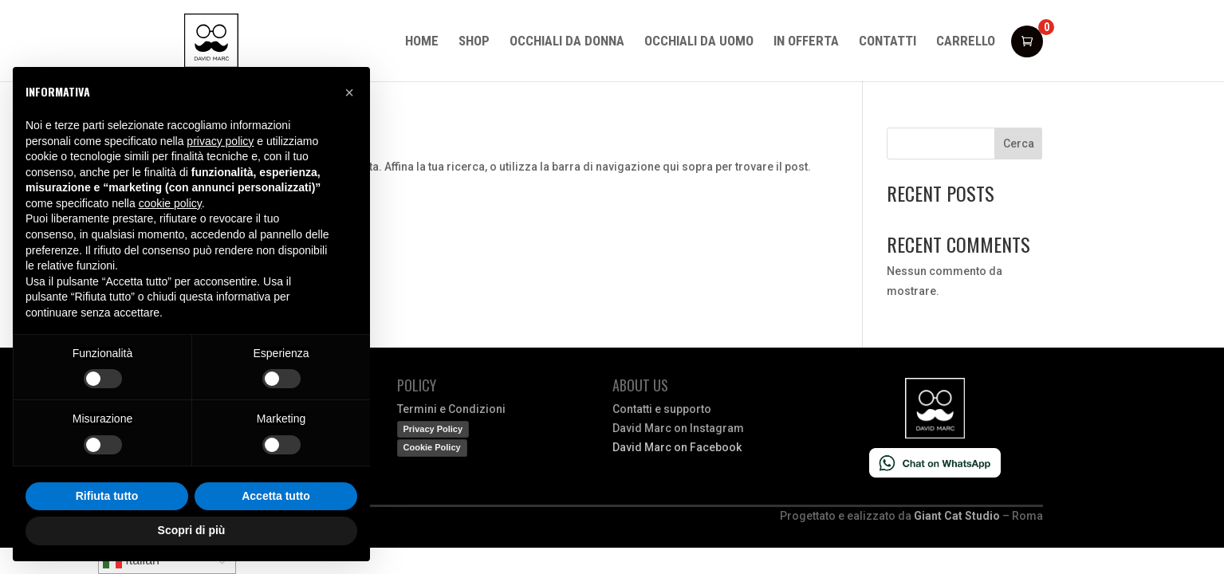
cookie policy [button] (170, 203)
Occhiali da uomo (699, 42)
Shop (474, 42)
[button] (349, 92)
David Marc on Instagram (678, 428)
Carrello (965, 42)
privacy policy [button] (220, 141)
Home (422, 42)
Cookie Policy (432, 447)
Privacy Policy (433, 429)
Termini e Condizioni (451, 409)
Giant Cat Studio (957, 515)
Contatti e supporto (661, 409)
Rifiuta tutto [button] (107, 495)
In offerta (806, 42)
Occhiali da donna (567, 42)
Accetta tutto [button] (276, 495)
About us (640, 385)
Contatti (887, 42)
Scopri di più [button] (192, 530)
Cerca (1018, 143)
